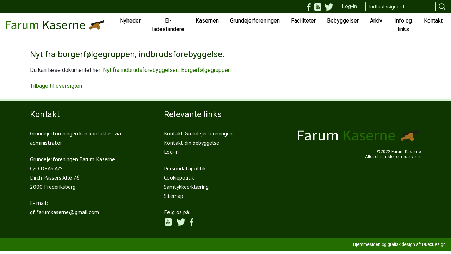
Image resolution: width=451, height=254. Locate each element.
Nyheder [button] (130, 20)
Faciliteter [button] (303, 20)
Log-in (349, 6)
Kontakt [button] (433, 20)
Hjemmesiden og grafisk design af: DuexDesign (399, 244)
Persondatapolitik (185, 168)
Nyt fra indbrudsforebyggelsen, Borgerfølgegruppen (167, 70)
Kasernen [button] (207, 20)
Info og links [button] (403, 24)
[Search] (400, 6)
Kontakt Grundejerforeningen (198, 133)
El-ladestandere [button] (168, 24)
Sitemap (173, 195)
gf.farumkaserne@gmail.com (64, 212)
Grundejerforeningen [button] (255, 20)
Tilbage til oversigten (56, 86)
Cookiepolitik (179, 177)
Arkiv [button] (376, 20)
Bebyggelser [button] (343, 20)
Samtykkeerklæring (186, 186)
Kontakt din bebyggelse (191, 142)
